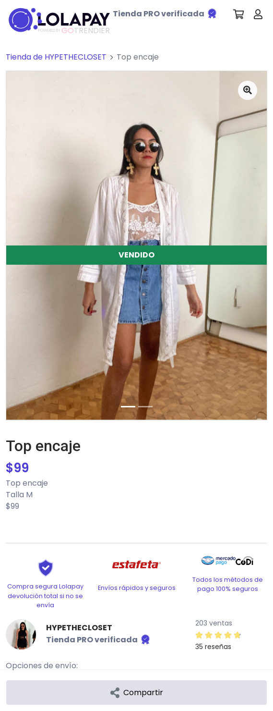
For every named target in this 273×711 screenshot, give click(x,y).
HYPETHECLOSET (79, 627)
